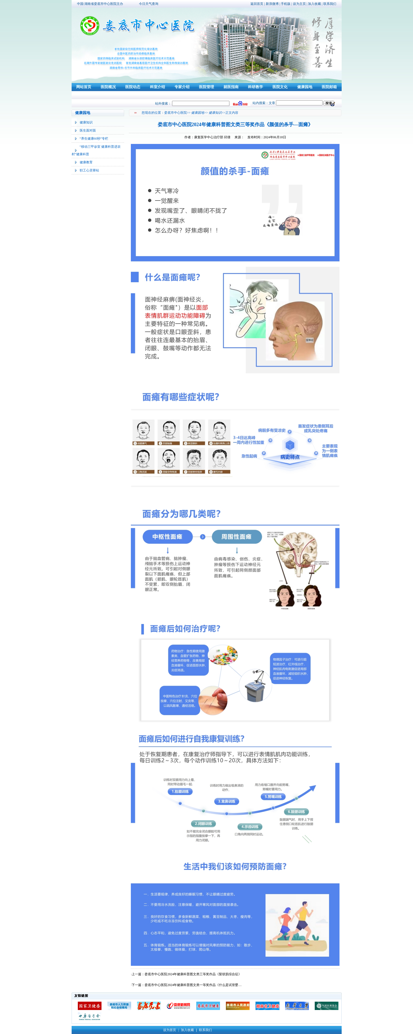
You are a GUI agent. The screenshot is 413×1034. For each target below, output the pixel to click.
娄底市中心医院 (175, 113)
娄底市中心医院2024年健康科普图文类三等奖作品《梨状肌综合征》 (193, 974)
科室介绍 (157, 87)
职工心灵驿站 (89, 170)
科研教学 (255, 87)
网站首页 (83, 87)
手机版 (285, 4)
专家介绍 (182, 87)
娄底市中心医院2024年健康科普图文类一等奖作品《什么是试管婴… (193, 985)
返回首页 (256, 4)
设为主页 (299, 4)
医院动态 (132, 87)
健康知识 (86, 122)
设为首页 (169, 1030)
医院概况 (108, 87)
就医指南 (231, 87)
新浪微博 (272, 4)
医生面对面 (88, 130)
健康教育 (86, 162)
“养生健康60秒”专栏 (94, 138)
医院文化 (280, 87)
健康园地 (304, 87)
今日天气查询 (148, 4)
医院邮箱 (329, 87)
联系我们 (329, 4)
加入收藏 (314, 4)
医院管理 (206, 87)
